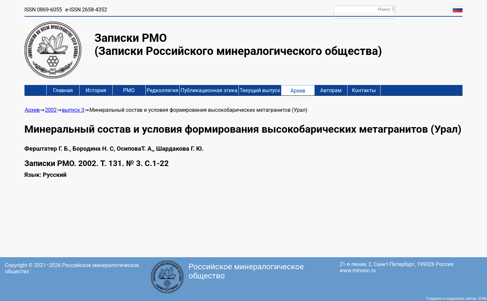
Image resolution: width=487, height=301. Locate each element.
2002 (51, 110)
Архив (297, 91)
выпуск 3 (73, 110)
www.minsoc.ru (358, 270)
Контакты (364, 90)
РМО (129, 90)
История (96, 90)
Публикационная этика (209, 90)
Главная (63, 90)
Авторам (331, 90)
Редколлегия (162, 90)
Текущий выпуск (260, 90)
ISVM (482, 298)
